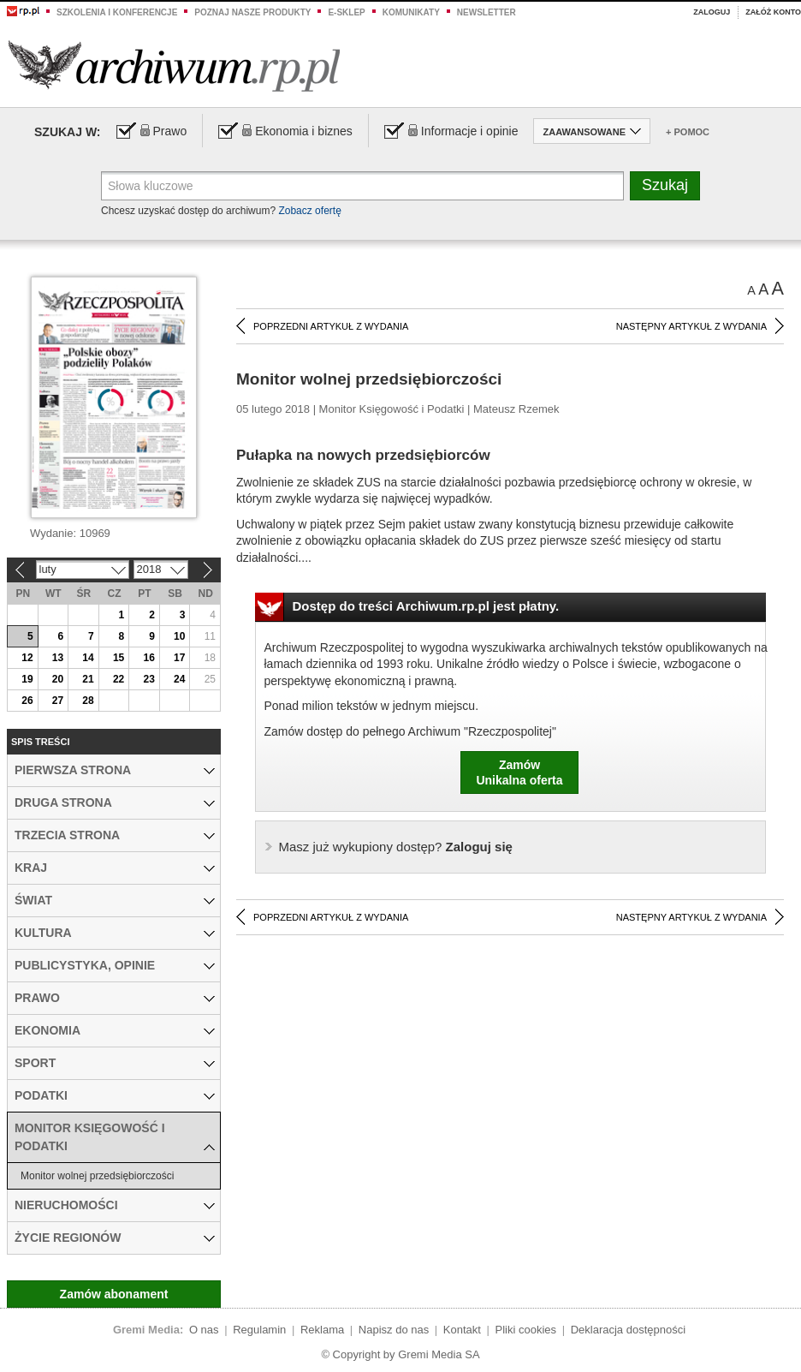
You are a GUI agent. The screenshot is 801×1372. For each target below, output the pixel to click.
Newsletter (486, 12)
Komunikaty (411, 12)
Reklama (322, 1329)
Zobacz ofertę (309, 211)
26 (27, 701)
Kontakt (462, 1329)
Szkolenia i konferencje (116, 12)
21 (87, 679)
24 (179, 679)
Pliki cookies (526, 1329)
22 (118, 679)
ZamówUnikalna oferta (519, 772)
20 (57, 679)
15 (118, 658)
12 (27, 658)
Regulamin (259, 1329)
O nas (204, 1329)
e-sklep (346, 12)
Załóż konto (773, 12)
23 (148, 679)
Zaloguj (711, 12)
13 (57, 658)
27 (57, 701)
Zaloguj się (396, 846)
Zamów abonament (114, 1294)
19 (27, 679)
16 (148, 658)
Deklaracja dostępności (628, 1329)
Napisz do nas (394, 1329)
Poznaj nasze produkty (252, 12)
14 (87, 658)
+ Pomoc (687, 132)
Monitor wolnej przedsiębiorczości (97, 1176)
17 (179, 658)
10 (179, 636)
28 (87, 701)
